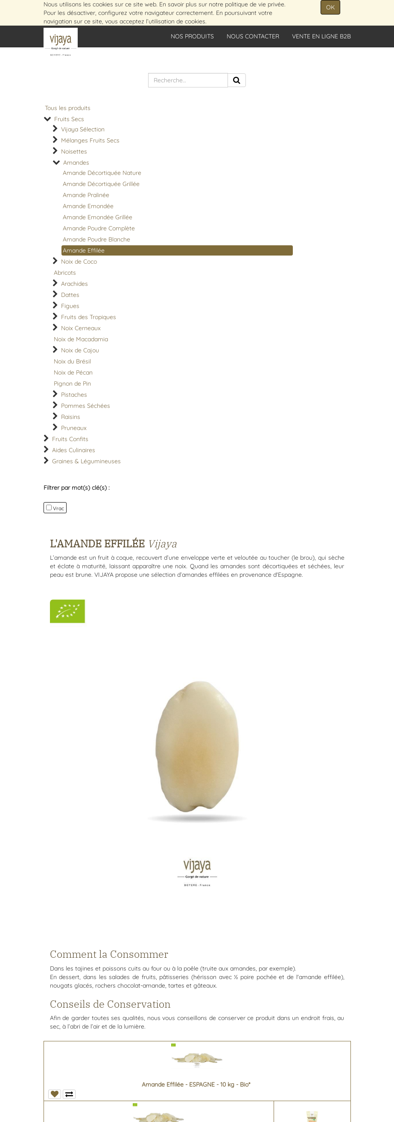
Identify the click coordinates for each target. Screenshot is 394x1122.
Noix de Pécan (73, 372)
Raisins (70, 417)
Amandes (76, 162)
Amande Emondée (88, 206)
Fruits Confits (70, 439)
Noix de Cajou (80, 350)
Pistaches (74, 394)
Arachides (74, 284)
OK (330, 7)
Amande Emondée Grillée (97, 217)
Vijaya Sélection (83, 129)
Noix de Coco (79, 261)
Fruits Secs (69, 119)
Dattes (70, 295)
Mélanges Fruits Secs (90, 140)
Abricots (65, 272)
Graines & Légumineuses (86, 461)
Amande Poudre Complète (99, 228)
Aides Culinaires (73, 450)
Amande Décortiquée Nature (102, 173)
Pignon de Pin (72, 383)
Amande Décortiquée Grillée (101, 184)
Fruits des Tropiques (88, 317)
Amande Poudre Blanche (96, 239)
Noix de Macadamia (81, 339)
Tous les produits (67, 108)
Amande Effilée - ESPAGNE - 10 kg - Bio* (196, 1084)
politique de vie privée (254, 4)
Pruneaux (74, 428)
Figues (70, 306)
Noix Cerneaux (81, 328)
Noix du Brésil (72, 361)
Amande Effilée (84, 250)
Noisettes (74, 151)
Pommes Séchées (85, 406)
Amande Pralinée (86, 195)
